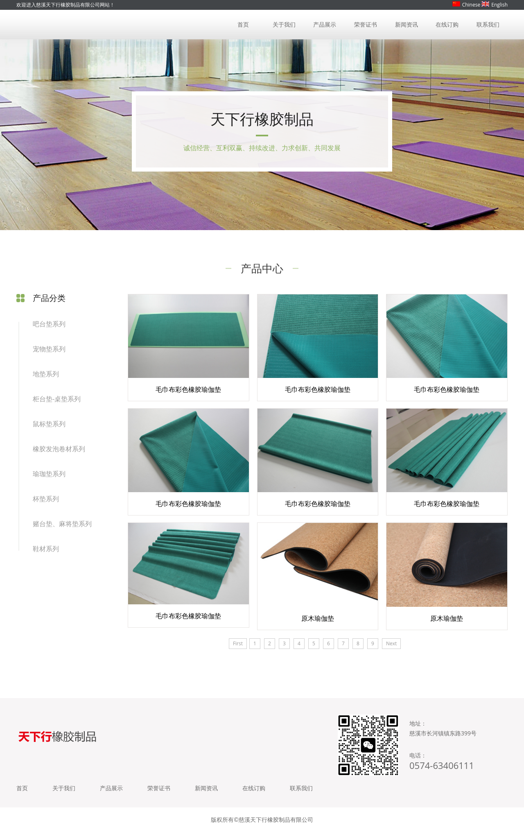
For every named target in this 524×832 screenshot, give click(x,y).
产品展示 (324, 24)
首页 (243, 24)
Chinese (466, 4)
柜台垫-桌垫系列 (57, 398)
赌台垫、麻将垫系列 (62, 523)
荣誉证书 (365, 24)
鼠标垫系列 (49, 423)
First (238, 643)
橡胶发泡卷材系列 (59, 448)
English (494, 4)
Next (391, 643)
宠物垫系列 (49, 348)
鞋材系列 (46, 548)
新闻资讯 (406, 24)
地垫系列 (46, 373)
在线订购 (447, 24)
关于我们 (284, 24)
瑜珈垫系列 (49, 473)
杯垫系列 (46, 498)
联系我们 (488, 24)
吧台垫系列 (49, 323)
